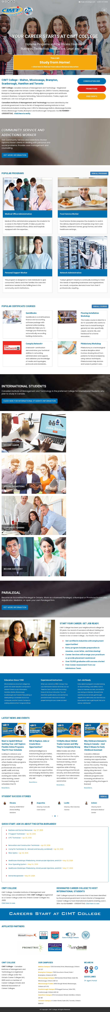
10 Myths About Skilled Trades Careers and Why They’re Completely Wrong (68, 744)
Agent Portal (90, 980)
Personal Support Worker (16, 273)
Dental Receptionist (15, 876)
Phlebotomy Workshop (91, 344)
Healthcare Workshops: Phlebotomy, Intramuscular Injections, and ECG (34, 860)
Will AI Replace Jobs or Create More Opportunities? (39, 744)
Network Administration (70, 273)
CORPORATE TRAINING (14, 527)
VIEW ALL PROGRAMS (99, 173)
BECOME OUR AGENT (13, 569)
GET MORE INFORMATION (14, 155)
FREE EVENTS (91, 96)
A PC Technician (14, 838)
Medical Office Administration (18, 214)
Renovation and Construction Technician (23, 845)
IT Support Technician (16, 834)
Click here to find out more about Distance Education (55, 67)
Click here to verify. (22, 113)
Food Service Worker (69, 214)
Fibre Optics (12, 853)
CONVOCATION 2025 (91, 81)
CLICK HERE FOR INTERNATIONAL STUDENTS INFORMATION (29, 401)
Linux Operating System (17, 864)
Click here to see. (8, 903)
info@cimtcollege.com (87, 2)
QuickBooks (31, 313)
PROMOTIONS (91, 89)
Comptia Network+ (34, 344)
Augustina (68, 803)
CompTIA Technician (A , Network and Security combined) (30, 849)
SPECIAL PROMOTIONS (14, 486)
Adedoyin (13, 803)
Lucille (93, 803)
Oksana (40, 803)
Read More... (6, 788)
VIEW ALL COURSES (100, 306)
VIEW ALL (103, 796)
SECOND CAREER (11, 445)
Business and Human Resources (20, 830)
